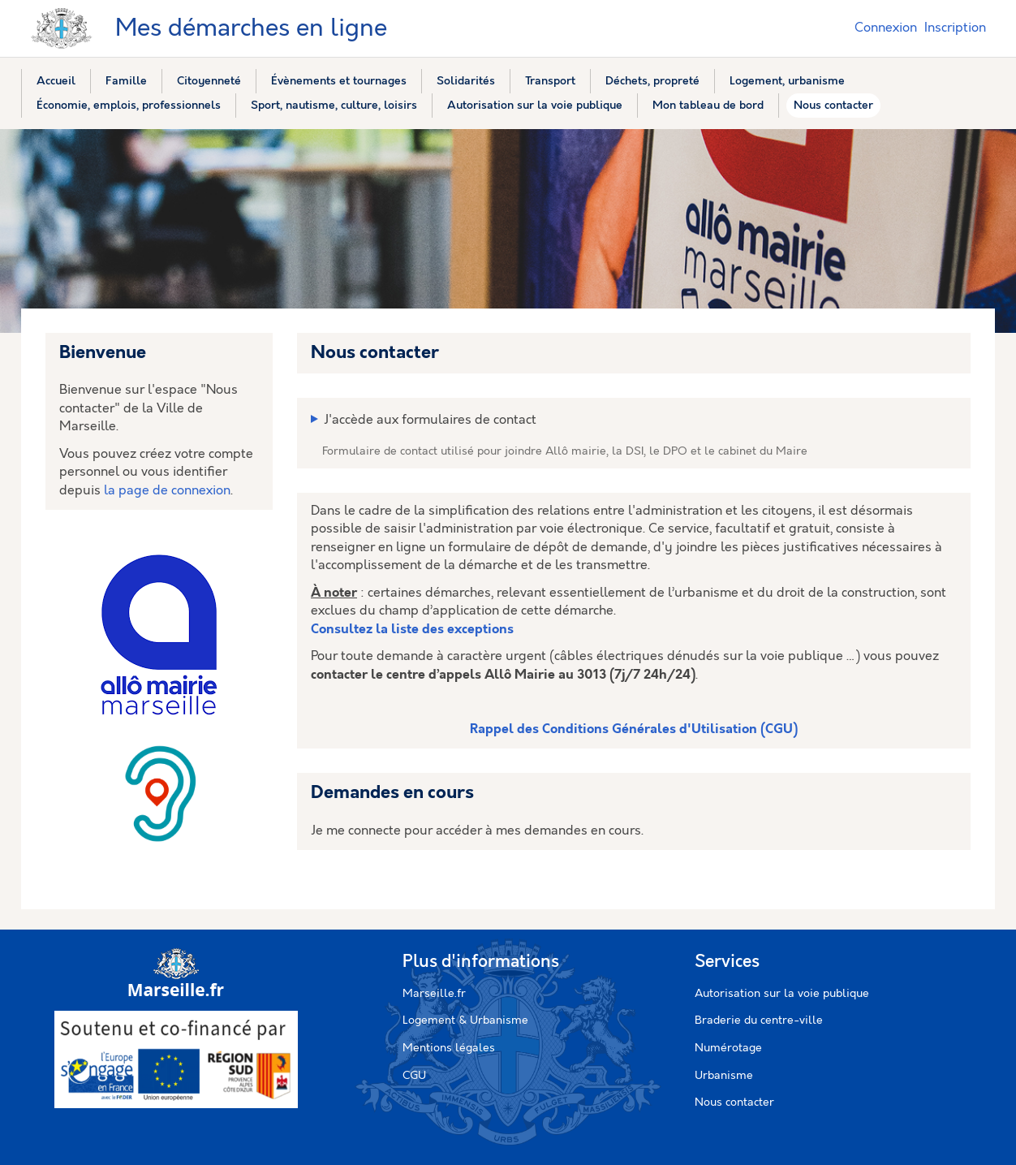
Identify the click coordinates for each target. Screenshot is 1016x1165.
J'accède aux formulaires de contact (430, 420)
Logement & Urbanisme (465, 1020)
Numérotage (728, 1048)
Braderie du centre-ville (759, 1020)
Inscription (955, 28)
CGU (414, 1075)
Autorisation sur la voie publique (782, 993)
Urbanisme (724, 1075)
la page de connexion (167, 490)
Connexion (886, 28)
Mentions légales (449, 1048)
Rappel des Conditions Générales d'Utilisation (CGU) (634, 729)
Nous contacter (734, 1102)
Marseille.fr (434, 993)
